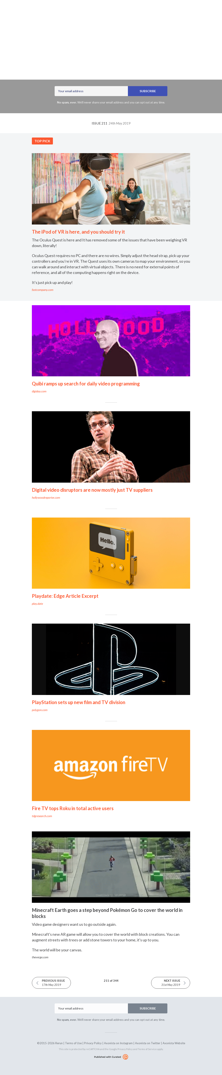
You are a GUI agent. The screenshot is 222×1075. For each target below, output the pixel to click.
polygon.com (39, 710)
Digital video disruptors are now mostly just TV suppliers (92, 490)
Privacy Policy (93, 1043)
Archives (104, 11)
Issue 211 (111, 123)
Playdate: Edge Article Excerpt (65, 596)
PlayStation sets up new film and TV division (78, 702)
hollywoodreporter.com (46, 497)
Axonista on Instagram (118, 1043)
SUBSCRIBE (148, 91)
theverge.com (40, 957)
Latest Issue (83, 11)
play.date (37, 603)
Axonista (97, 62)
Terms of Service (147, 1049)
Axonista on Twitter (147, 1043)
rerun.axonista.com (131, 11)
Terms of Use (73, 1043)
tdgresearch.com (42, 816)
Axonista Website (174, 1043)
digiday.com (39, 391)
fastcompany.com (42, 290)
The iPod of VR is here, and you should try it (78, 232)
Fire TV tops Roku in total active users (73, 808)
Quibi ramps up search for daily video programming (86, 384)
